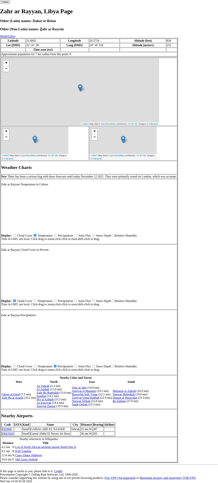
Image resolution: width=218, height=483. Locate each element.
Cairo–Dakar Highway (28, 455)
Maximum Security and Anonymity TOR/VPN (168, 477)
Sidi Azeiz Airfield (26, 459)
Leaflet (85, 124)
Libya (11, 36)
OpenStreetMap (108, 124)
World (3, 36)
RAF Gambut (23, 451)
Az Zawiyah (44, 402)
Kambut (41, 396)
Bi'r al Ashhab (45, 399)
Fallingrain (153, 124)
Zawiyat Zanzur (46, 406)
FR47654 (7, 433)
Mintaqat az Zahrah (124, 391)
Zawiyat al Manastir (84, 391)
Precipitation (65, 235)
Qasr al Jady (79, 387)
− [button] (6, 69)
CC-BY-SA (132, 124)
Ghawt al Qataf (11, 394)
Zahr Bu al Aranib (12, 397)
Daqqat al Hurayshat (125, 397)
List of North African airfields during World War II (45, 447)
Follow (5, 2)
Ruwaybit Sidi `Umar (85, 394)
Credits (58, 471)
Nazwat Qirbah (81, 401)
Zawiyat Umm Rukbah (85, 397)
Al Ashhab (43, 389)
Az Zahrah (43, 386)
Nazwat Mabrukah (124, 394)
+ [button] (6, 63)
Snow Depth (103, 235)
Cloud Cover (24, 235)
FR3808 (7, 429)
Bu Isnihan (119, 401)
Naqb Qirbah (79, 404)
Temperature (45, 235)
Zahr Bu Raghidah (48, 392)
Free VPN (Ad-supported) (120, 477)
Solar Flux (84, 235)
